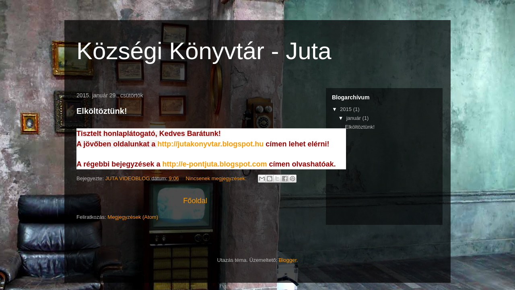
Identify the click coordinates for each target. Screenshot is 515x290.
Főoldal (195, 201)
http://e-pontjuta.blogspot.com (214, 164)
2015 (346, 109)
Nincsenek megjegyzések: (216, 178)
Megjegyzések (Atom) (132, 217)
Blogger (288, 260)
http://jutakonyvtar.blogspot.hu (210, 144)
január (354, 118)
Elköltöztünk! (101, 111)
